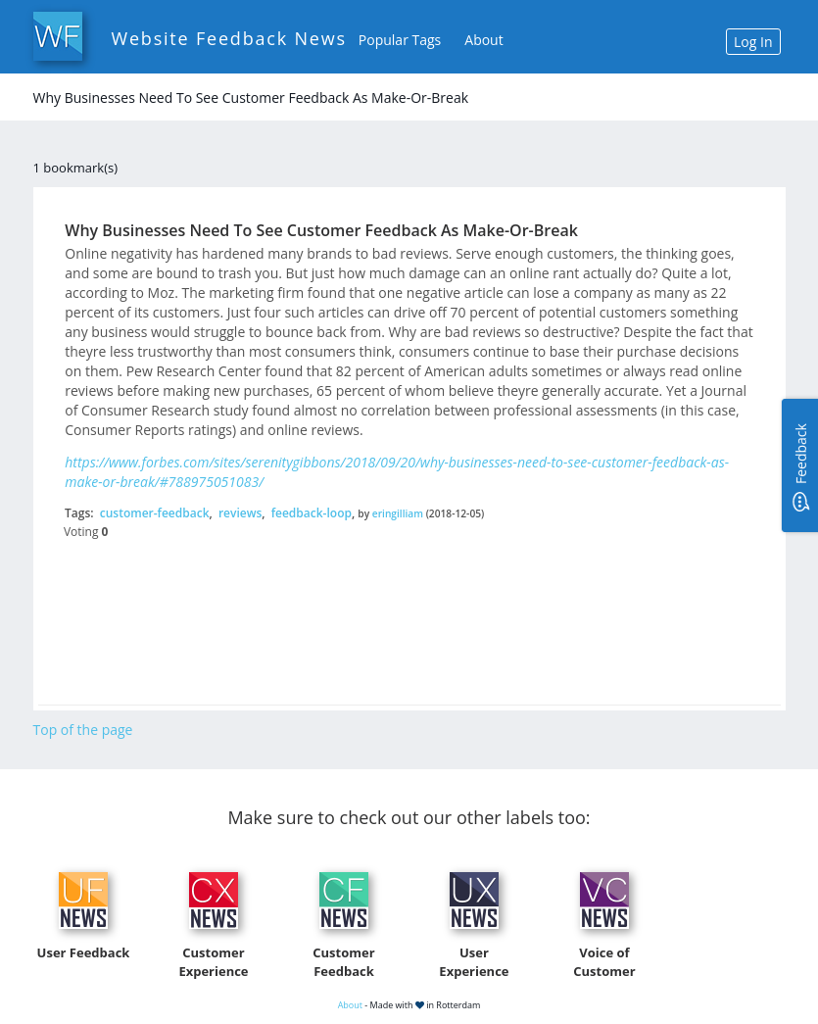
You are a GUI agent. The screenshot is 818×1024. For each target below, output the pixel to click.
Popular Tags (400, 39)
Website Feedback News (229, 38)
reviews (240, 513)
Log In (753, 41)
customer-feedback (155, 513)
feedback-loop (311, 513)
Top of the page (83, 729)
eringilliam (397, 513)
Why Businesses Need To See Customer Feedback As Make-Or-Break (321, 230)
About (483, 39)
